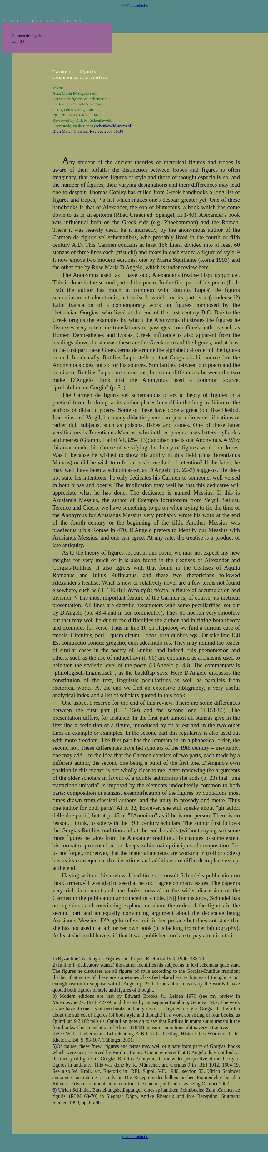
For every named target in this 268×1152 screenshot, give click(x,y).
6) (84, 882)
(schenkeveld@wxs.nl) (113, 126)
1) (99, 198)
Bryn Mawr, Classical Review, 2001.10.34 (87, 131)
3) (147, 296)
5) (75, 596)
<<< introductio (135, 5)
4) (225, 439)
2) (238, 251)
